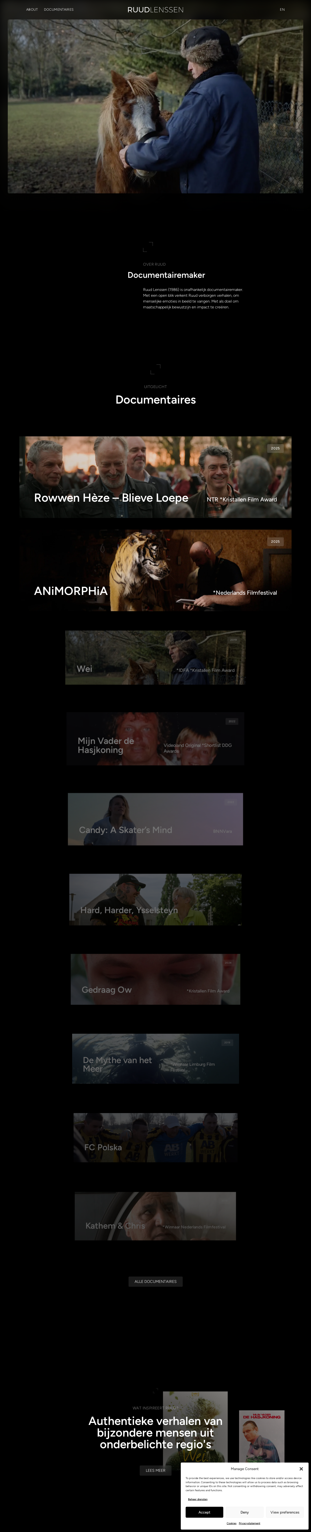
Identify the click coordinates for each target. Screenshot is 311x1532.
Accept (204, 1512)
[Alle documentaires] (156, 1365)
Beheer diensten (197, 1499)
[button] (301, 1468)
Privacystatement (249, 1523)
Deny (245, 1512)
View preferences (284, 1512)
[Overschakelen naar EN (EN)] (282, 9)
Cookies (231, 1523)
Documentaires (59, 10)
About (32, 10)
